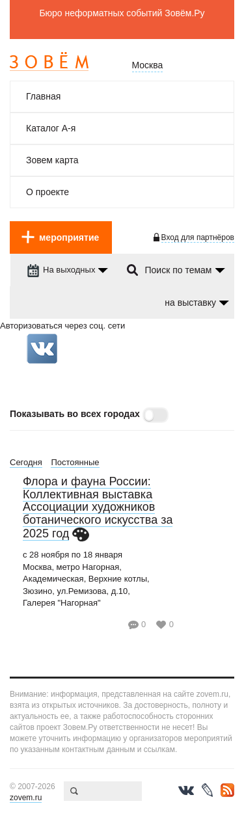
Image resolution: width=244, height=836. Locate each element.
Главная (43, 96)
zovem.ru (26, 797)
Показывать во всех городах (75, 414)
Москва (147, 65)
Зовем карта (52, 160)
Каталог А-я (50, 128)
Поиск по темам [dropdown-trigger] (177, 270)
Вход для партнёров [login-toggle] (197, 237)
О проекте (47, 192)
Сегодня (26, 462)
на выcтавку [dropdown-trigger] (190, 302)
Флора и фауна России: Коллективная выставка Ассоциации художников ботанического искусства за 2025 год (97, 507)
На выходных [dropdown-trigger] (61, 270)
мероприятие (69, 237)
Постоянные (75, 462)
